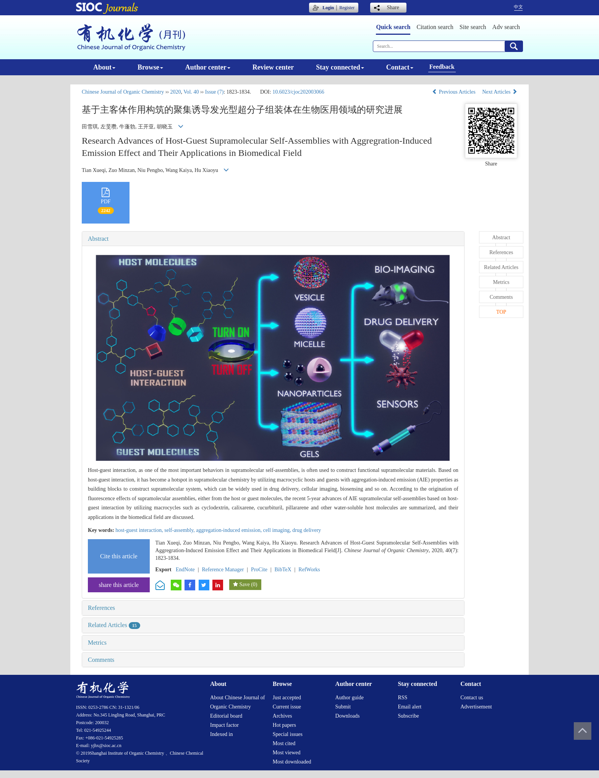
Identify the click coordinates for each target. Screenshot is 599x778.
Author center (207, 67)
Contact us (471, 697)
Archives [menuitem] (282, 716)
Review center (273, 67)
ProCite (259, 569)
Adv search (506, 27)
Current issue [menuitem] (287, 707)
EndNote (185, 569)
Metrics (97, 642)
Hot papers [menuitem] (284, 725)
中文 (518, 7)
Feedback (442, 66)
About (104, 67)
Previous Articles (454, 92)
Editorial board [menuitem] (226, 716)
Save (244, 584)
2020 (175, 92)
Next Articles (499, 92)
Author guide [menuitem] (349, 697)
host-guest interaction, (139, 530)
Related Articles (114, 625)
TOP (501, 312)
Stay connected (340, 67)
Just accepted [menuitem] (287, 697)
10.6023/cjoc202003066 (298, 92)
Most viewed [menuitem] (287, 752)
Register (347, 7)
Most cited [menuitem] (284, 743)
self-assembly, (180, 530)
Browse (150, 67)
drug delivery (306, 530)
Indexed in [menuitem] (221, 734)
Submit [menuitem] (343, 707)
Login (328, 7)
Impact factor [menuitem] (224, 725)
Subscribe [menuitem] (408, 716)
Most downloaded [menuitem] (292, 762)
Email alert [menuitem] (409, 707)
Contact (399, 67)
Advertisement (476, 707)
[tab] (273, 239)
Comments (101, 659)
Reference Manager (223, 569)
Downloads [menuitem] (347, 716)
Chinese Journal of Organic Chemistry (123, 92)
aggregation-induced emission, (229, 530)
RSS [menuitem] (402, 697)
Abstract (98, 238)
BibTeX (283, 569)
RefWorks (309, 569)
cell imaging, (278, 530)
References (101, 608)
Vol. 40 (191, 92)
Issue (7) (214, 92)
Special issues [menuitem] (288, 734)
